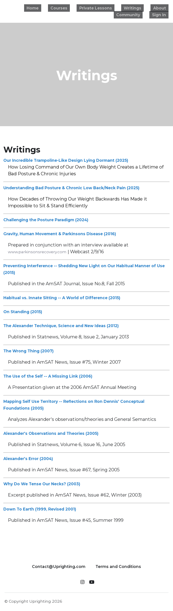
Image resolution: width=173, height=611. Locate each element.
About (161, 8)
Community (132, 14)
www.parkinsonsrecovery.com (41, 251)
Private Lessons (104, 8)
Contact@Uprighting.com (58, 565)
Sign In (160, 14)
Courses (71, 8)
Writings (138, 8)
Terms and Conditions (118, 565)
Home (48, 8)
